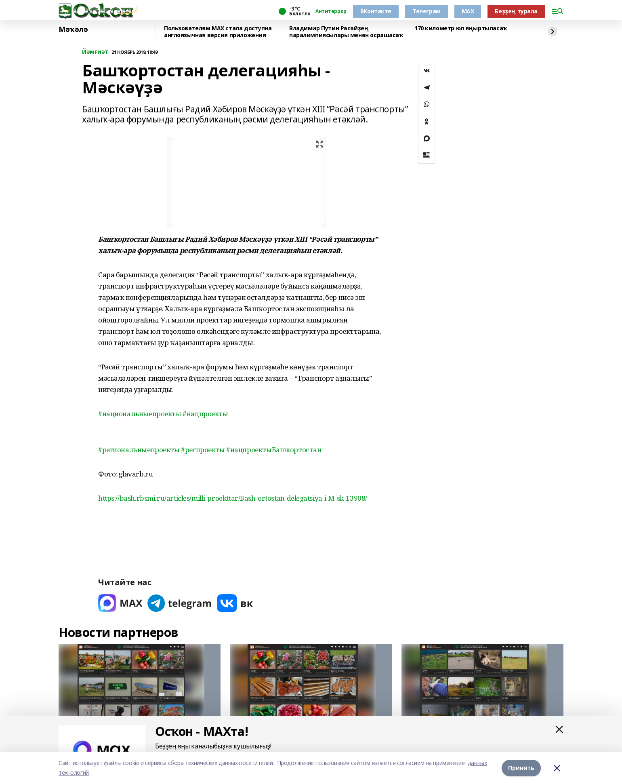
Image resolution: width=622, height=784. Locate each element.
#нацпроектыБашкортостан (273, 449)
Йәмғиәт (95, 51)
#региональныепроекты (139, 449)
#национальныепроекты (140, 413)
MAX (468, 11)
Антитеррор (331, 11)
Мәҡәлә (73, 29)
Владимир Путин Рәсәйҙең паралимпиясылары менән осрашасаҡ (346, 31)
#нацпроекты (205, 413)
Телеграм (426, 11)
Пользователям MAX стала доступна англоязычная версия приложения (218, 31)
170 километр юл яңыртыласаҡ (460, 28)
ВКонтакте (375, 11)
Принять (521, 767)
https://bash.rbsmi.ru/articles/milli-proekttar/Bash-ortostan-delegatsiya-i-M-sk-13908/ (232, 498)
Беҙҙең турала (516, 11)
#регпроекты (203, 449)
